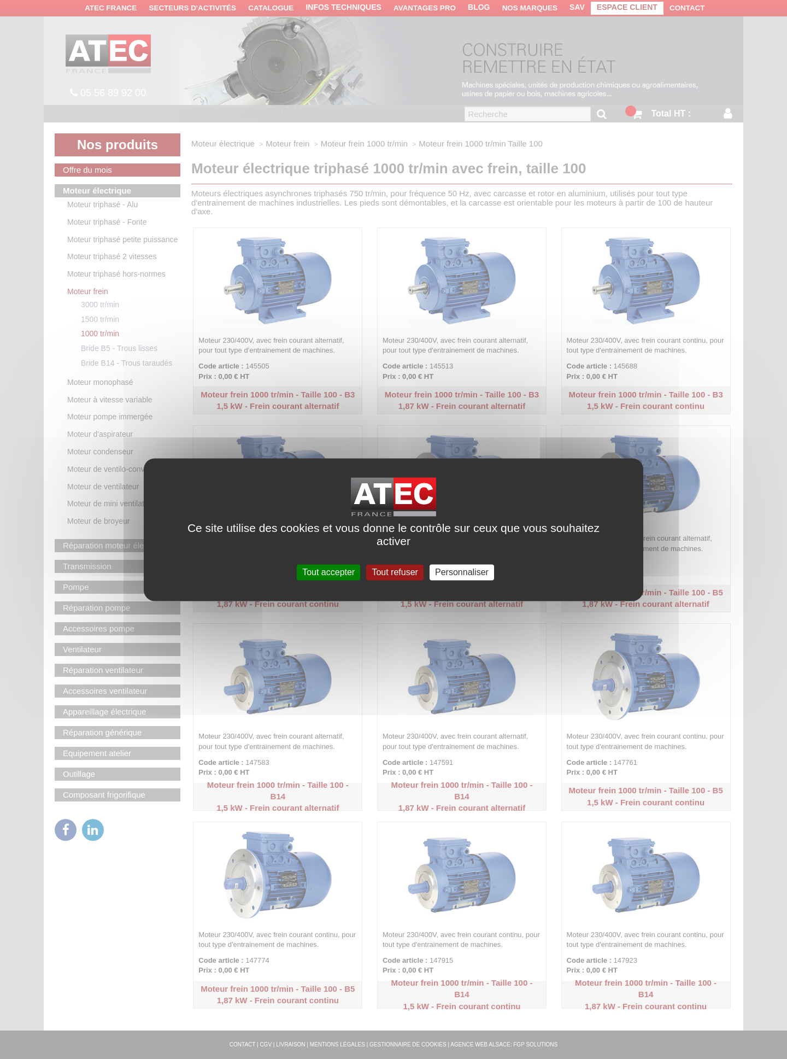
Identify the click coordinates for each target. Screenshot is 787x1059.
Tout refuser (395, 572)
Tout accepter (328, 572)
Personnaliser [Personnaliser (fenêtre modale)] (462, 572)
